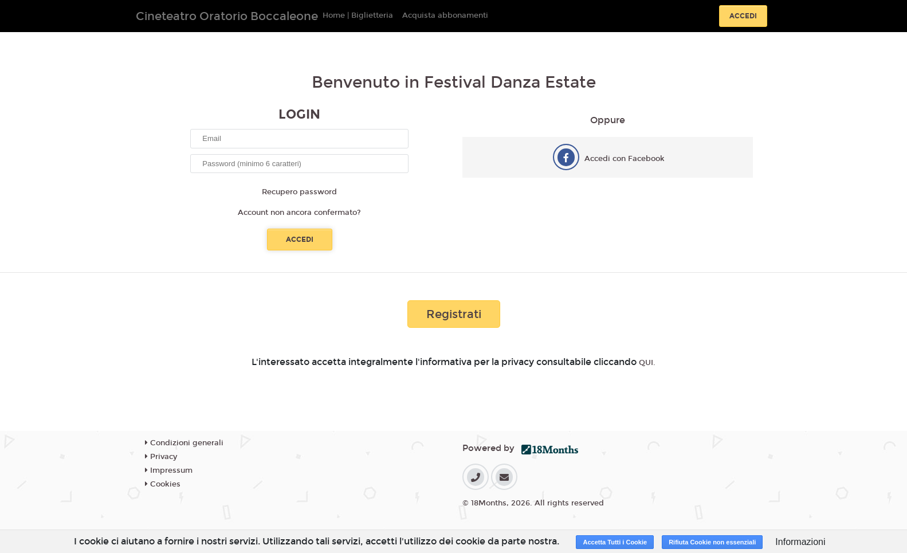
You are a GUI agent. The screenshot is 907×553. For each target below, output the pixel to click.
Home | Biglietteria (358, 15)
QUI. (647, 362)
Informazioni (800, 542)
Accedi (743, 16)
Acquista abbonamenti (445, 15)
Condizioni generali (184, 443)
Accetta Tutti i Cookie (615, 542)
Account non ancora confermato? (299, 212)
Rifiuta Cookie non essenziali (712, 542)
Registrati (453, 314)
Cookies (162, 484)
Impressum (169, 470)
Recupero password (299, 192)
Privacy (161, 456)
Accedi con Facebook (624, 158)
